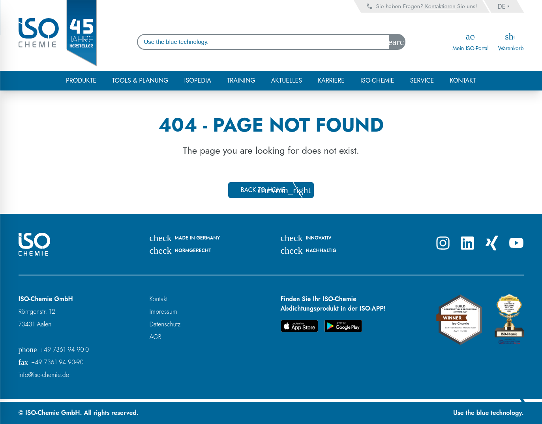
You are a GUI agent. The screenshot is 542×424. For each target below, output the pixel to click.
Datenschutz (165, 324)
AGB (156, 336)
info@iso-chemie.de (44, 374)
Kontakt (159, 298)
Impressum (163, 311)
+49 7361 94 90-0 (54, 349)
